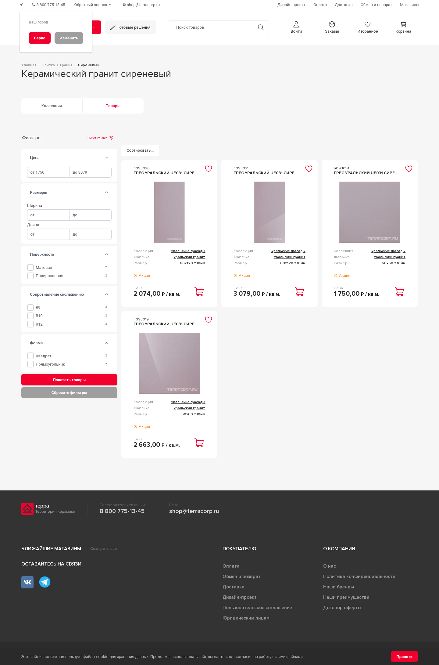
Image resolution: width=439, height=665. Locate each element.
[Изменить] (69, 38)
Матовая (44, 267)
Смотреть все (103, 548)
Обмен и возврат (242, 576)
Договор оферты (342, 607)
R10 (39, 315)
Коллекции (51, 105)
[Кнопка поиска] (260, 27)
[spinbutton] (48, 172)
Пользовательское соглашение (257, 607)
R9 (38, 307)
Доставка (233, 587)
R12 (39, 324)
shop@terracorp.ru (194, 511)
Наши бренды (338, 587)
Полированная (49, 275)
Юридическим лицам (246, 618)
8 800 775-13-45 (122, 511)
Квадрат (43, 356)
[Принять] (404, 656)
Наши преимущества (346, 597)
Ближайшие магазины (51, 549)
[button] (296, 27)
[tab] (107, 158)
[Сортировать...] (140, 150)
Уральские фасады (188, 251)
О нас (329, 566)
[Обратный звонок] (94, 4)
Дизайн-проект (240, 597)
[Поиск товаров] (211, 27)
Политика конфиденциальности (359, 576)
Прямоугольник (50, 364)
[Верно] (40, 38)
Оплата (231, 566)
